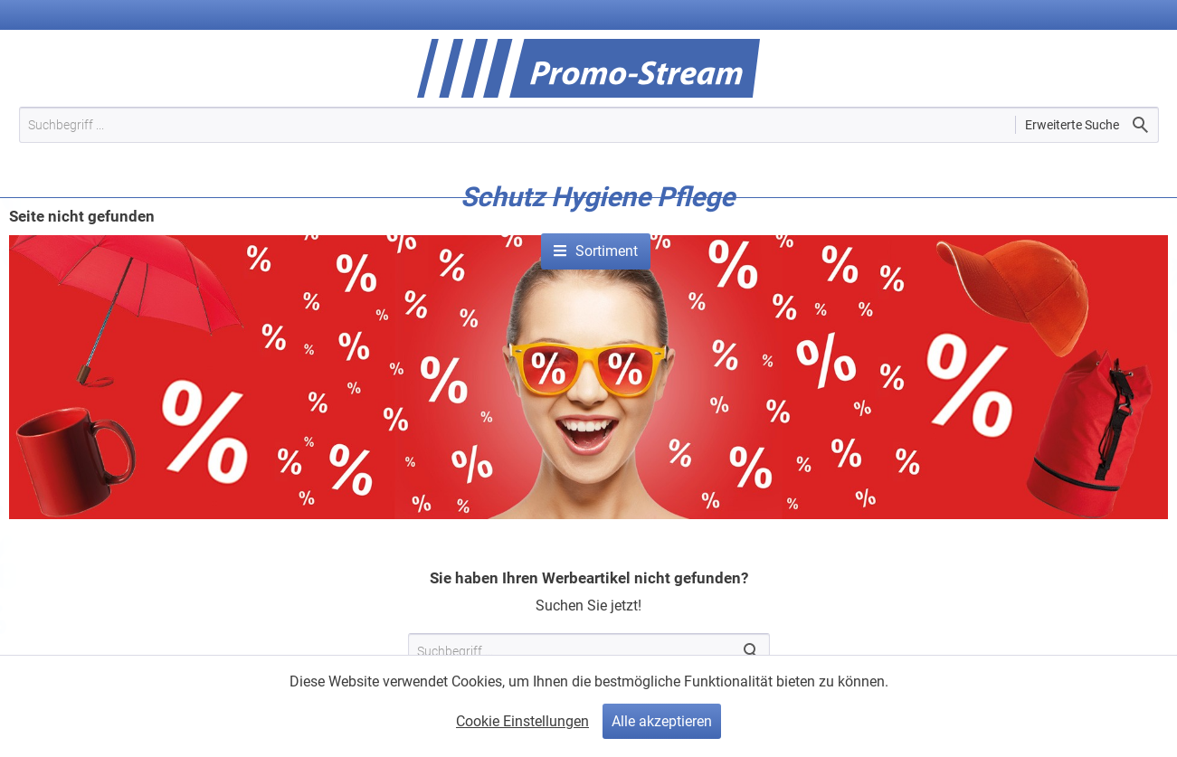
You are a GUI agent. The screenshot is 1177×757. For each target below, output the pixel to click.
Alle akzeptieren (662, 721)
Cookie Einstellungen (522, 721)
